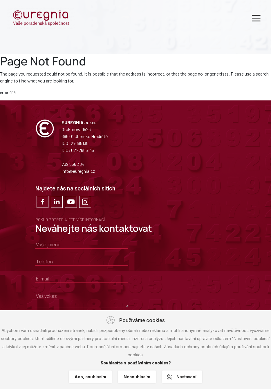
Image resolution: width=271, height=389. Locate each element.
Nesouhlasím (137, 376)
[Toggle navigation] (256, 18)
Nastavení (186, 376)
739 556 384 (73, 164)
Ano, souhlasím (90, 376)
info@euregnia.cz (78, 171)
